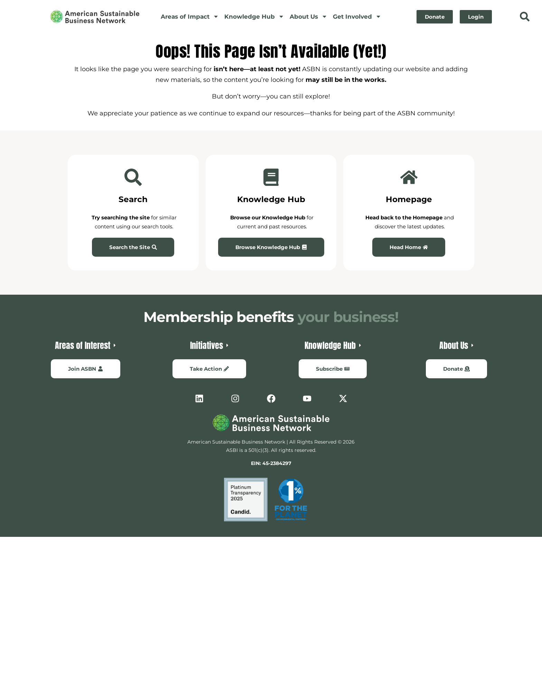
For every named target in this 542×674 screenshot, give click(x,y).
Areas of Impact (190, 16)
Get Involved (357, 16)
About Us (308, 16)
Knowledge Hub (254, 16)
